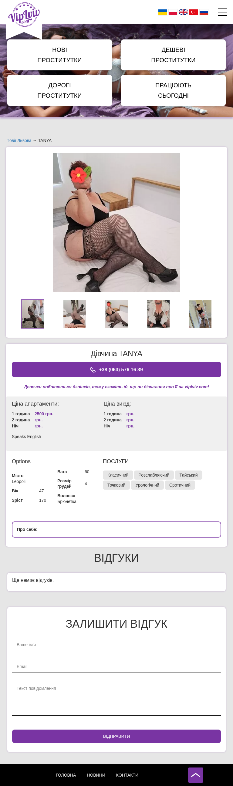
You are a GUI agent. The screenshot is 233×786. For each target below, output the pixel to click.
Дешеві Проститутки (173, 54)
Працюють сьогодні (173, 90)
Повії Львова (19, 140)
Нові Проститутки (59, 54)
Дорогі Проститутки (59, 90)
